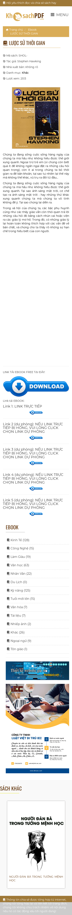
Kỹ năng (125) (18, 590)
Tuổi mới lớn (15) (21, 599)
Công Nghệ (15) (20, 548)
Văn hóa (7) (17, 607)
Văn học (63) (18, 565)
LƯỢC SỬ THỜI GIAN (24, 33)
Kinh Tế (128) (18, 540)
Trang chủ (14, 29)
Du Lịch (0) (17, 582)
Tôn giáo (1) (17, 649)
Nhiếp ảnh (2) (19, 624)
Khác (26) (16, 632)
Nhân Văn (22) (19, 573)
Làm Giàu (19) (19, 557)
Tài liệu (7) (16, 615)
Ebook (32, 29)
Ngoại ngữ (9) (19, 641)
